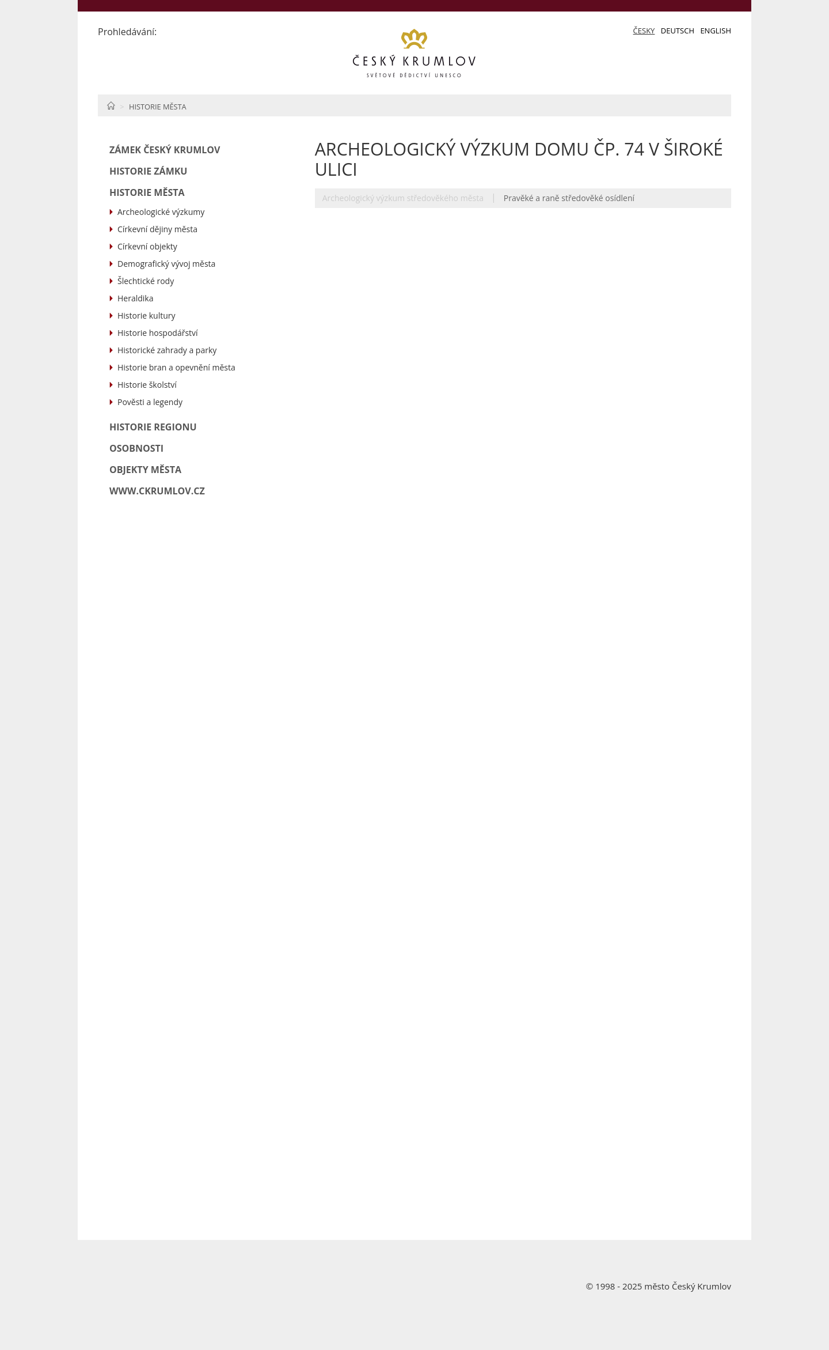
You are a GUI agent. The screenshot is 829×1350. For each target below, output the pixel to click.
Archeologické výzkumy (160, 211)
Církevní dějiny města (157, 229)
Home (111, 105)
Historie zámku (148, 171)
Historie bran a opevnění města (176, 367)
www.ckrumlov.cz (157, 491)
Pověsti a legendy (149, 401)
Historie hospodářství (157, 332)
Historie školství (147, 384)
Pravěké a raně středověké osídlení (569, 197)
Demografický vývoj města (166, 263)
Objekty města (145, 469)
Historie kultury (146, 315)
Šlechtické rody (145, 280)
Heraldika (135, 298)
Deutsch (677, 30)
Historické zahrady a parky (166, 350)
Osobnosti (136, 448)
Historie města (158, 106)
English (715, 30)
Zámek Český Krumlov (164, 149)
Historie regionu (153, 427)
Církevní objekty (147, 246)
